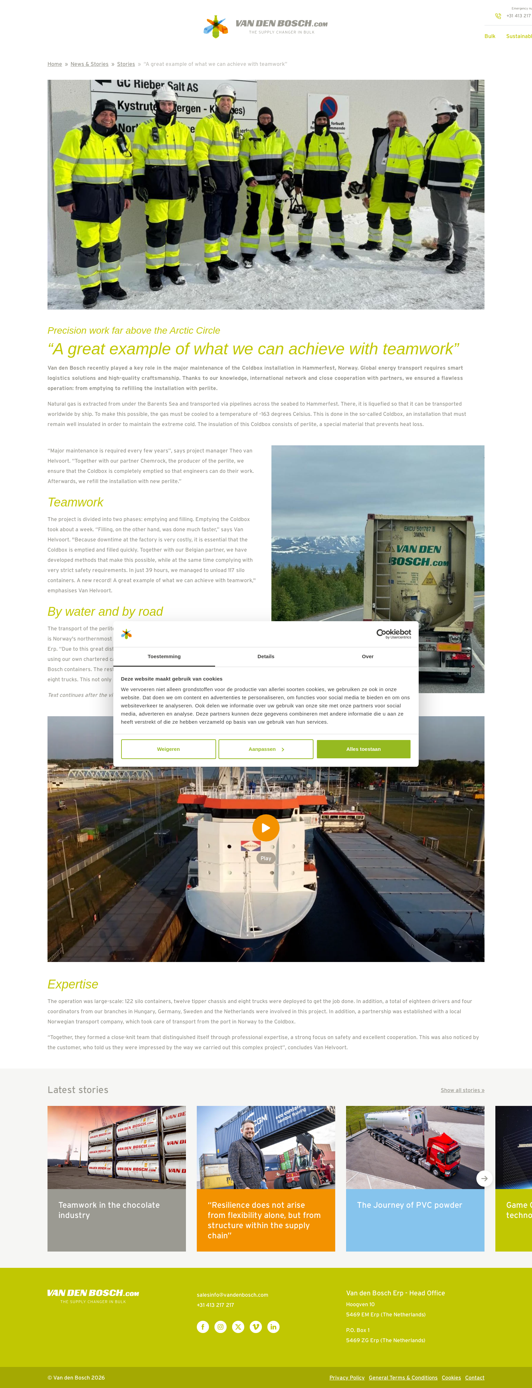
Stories (126, 64)
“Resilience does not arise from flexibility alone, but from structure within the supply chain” (264, 1220)
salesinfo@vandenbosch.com (232, 1295)
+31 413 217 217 (235, 15)
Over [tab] (368, 656)
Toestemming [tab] (164, 656)
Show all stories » (462, 1090)
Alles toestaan (363, 749)
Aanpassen (266, 749)
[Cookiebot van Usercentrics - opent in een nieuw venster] (381, 634)
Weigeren (168, 749)
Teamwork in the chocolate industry (109, 1210)
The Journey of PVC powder (409, 1204)
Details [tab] (266, 656)
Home (55, 64)
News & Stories (90, 64)
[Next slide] (484, 1178)
